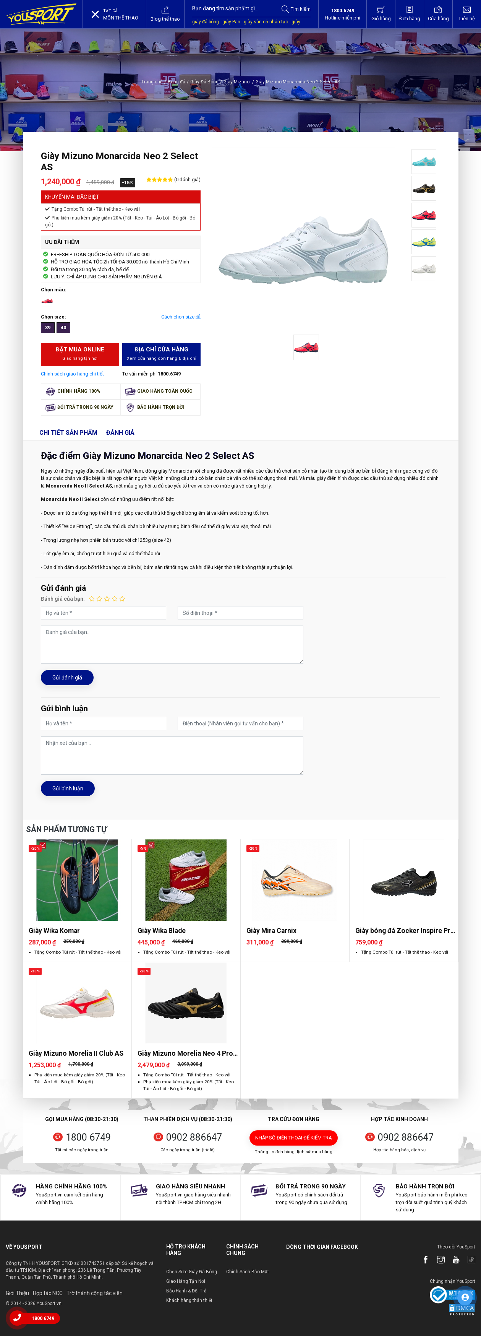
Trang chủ (152, 82)
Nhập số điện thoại (293, 1138)
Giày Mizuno (238, 82)
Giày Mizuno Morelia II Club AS (76, 1053)
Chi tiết (68, 432)
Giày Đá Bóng (204, 82)
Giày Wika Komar (54, 931)
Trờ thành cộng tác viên (94, 1293)
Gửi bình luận (67, 788)
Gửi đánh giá (67, 678)
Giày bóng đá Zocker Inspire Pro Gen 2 (405, 931)
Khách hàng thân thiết (189, 1300)
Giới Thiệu (17, 1293)
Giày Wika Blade (162, 931)
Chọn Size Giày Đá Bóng (191, 1271)
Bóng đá (176, 82)
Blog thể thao (165, 14)
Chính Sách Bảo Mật (247, 1271)
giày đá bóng (205, 21)
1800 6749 (88, 1137)
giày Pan (231, 21)
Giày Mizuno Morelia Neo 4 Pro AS (185, 1054)
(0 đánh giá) (187, 179)
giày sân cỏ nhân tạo (266, 21)
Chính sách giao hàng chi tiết (72, 374)
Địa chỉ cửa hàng (161, 354)
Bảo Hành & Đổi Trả (186, 1291)
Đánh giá (120, 432)
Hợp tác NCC (48, 1293)
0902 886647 (194, 1137)
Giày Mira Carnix (271, 931)
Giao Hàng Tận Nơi (185, 1281)
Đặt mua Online (80, 354)
